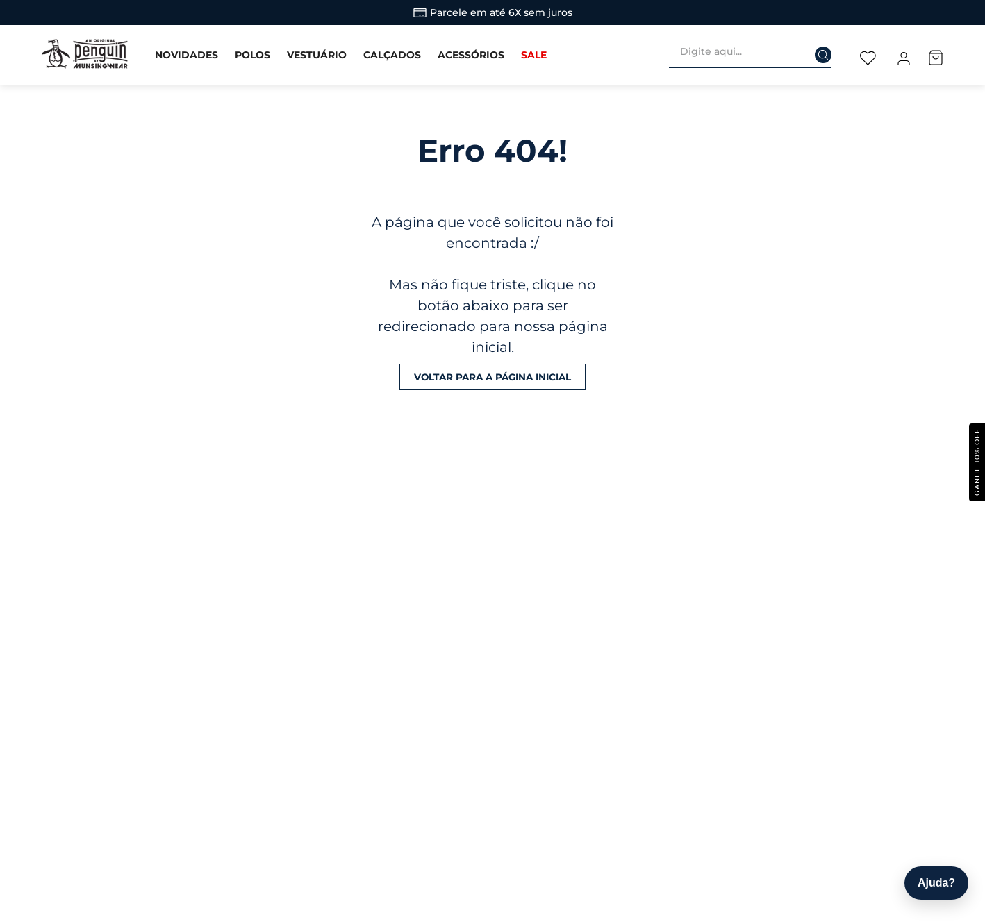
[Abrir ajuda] (936, 883)
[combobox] (756, 55)
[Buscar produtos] (814, 51)
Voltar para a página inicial (492, 376)
